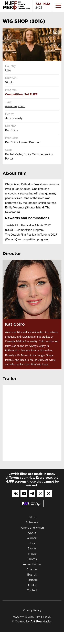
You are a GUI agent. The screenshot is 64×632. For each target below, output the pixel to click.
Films (32, 517)
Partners (32, 580)
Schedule (32, 522)
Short (21, 106)
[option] (32, 44)
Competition (14, 94)
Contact (32, 590)
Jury (32, 543)
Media (32, 585)
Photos (32, 559)
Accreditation (32, 564)
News (32, 554)
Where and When (32, 528)
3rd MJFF (31, 94)
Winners (32, 538)
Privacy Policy (32, 610)
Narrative (11, 106)
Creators (32, 569)
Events (32, 548)
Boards (32, 574)
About (32, 533)
